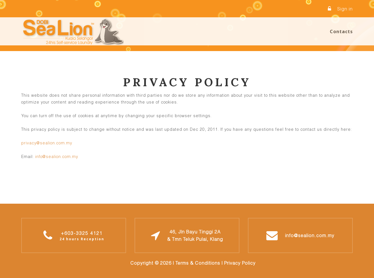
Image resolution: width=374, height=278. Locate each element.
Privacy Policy (240, 263)
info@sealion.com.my (56, 156)
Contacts (341, 31)
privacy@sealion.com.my (46, 142)
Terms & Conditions (197, 263)
